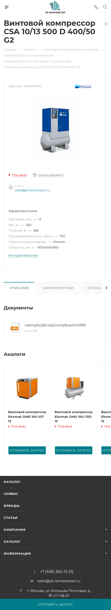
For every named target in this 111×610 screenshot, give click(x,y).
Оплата (94, 288)
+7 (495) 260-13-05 (56, 572)
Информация (17, 553)
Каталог (12, 482)
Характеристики (58, 288)
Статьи (11, 518)
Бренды (12, 506)
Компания (14, 529)
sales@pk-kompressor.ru (32, 190)
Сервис (11, 494)
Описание (19, 288)
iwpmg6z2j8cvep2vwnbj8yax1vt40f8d (55, 325)
